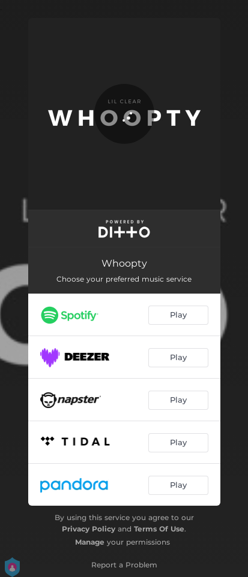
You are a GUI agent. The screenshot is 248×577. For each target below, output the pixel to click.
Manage (89, 541)
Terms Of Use (159, 528)
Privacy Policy (88, 528)
